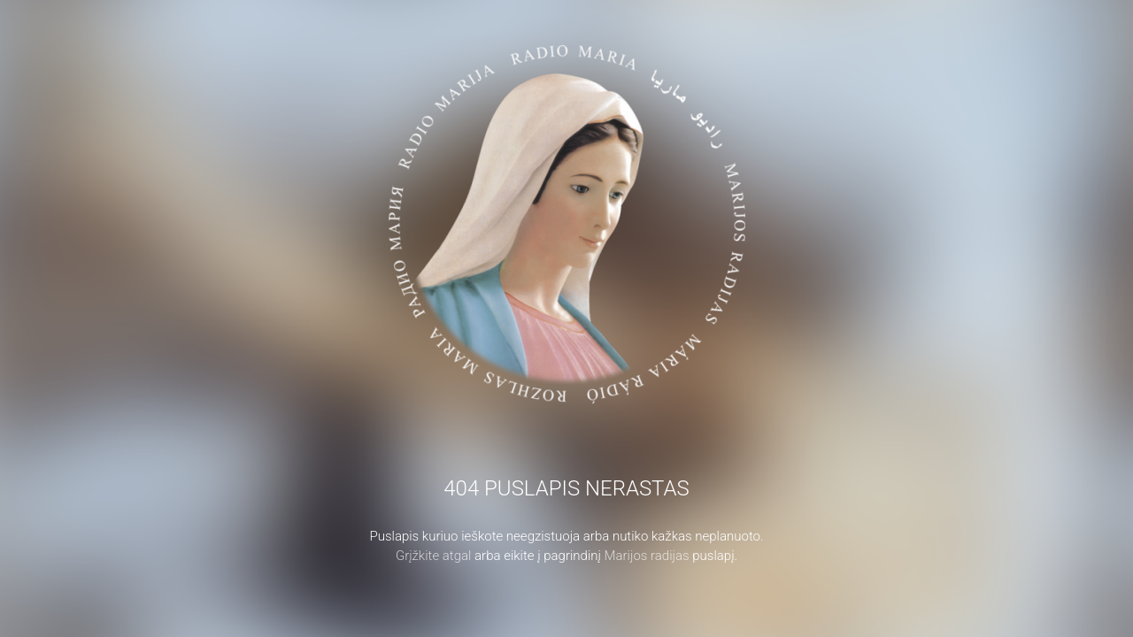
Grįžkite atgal (434, 556)
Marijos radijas (647, 556)
